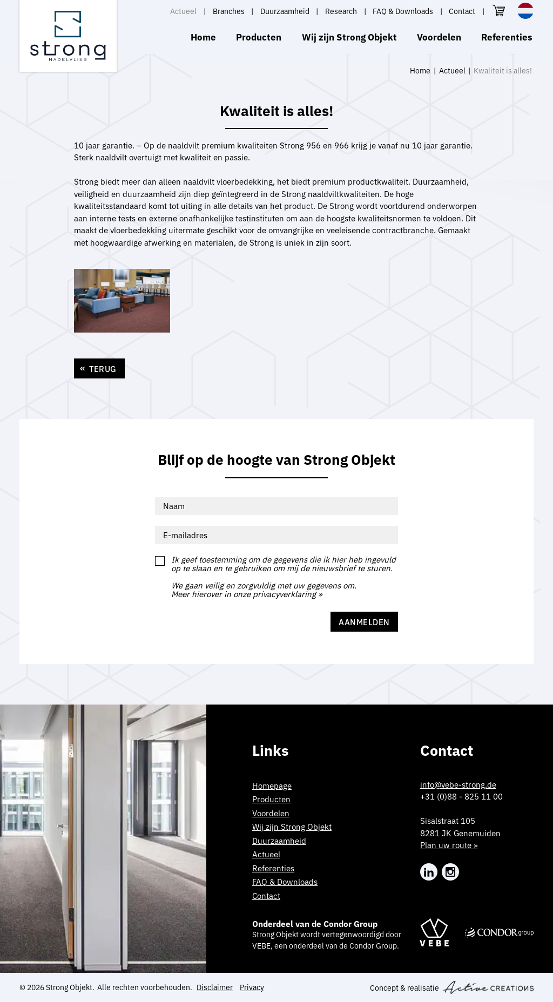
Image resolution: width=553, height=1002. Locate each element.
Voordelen (439, 36)
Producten (258, 36)
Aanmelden (364, 621)
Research (341, 10)
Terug (103, 368)
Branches (229, 10)
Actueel (183, 10)
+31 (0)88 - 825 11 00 (461, 796)
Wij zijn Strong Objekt (349, 36)
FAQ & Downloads (403, 10)
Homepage (272, 785)
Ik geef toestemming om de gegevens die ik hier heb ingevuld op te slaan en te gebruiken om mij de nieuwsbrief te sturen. (283, 564)
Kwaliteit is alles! (503, 70)
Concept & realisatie (452, 987)
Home (203, 36)
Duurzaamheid (284, 10)
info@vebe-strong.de (458, 784)
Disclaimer (215, 987)
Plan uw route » (449, 844)
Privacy (252, 987)
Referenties (506, 36)
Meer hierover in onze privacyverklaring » (246, 594)
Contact (462, 10)
